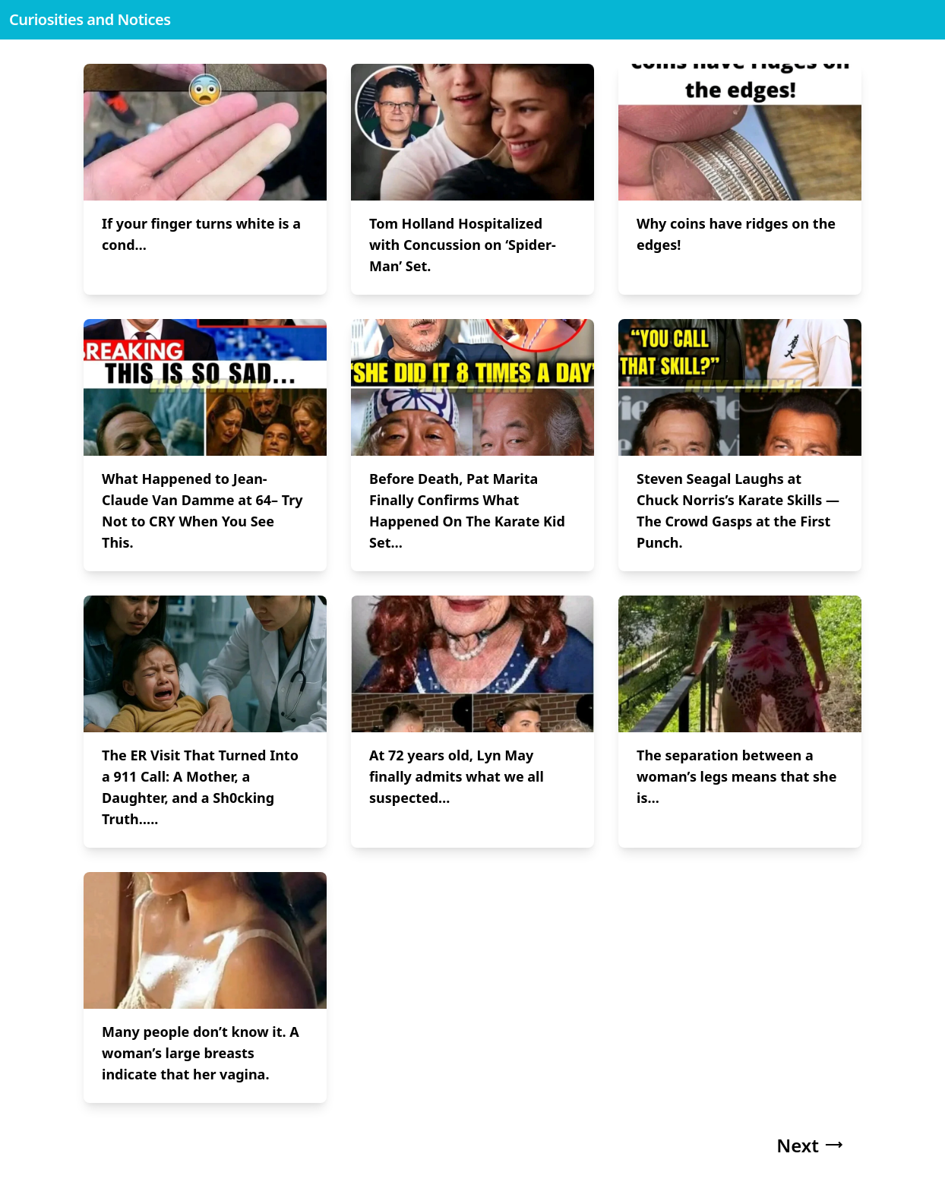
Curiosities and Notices (90, 19)
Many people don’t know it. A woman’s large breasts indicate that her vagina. (200, 1052)
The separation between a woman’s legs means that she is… (737, 776)
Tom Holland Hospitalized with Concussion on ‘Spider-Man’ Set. (462, 244)
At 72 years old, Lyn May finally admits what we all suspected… (456, 776)
